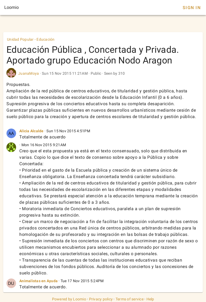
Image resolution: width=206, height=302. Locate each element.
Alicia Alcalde (31, 131)
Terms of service (130, 299)
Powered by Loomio (69, 299)
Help (150, 299)
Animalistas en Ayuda (38, 281)
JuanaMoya (28, 73)
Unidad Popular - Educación (31, 39)
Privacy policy (101, 299)
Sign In (192, 7)
